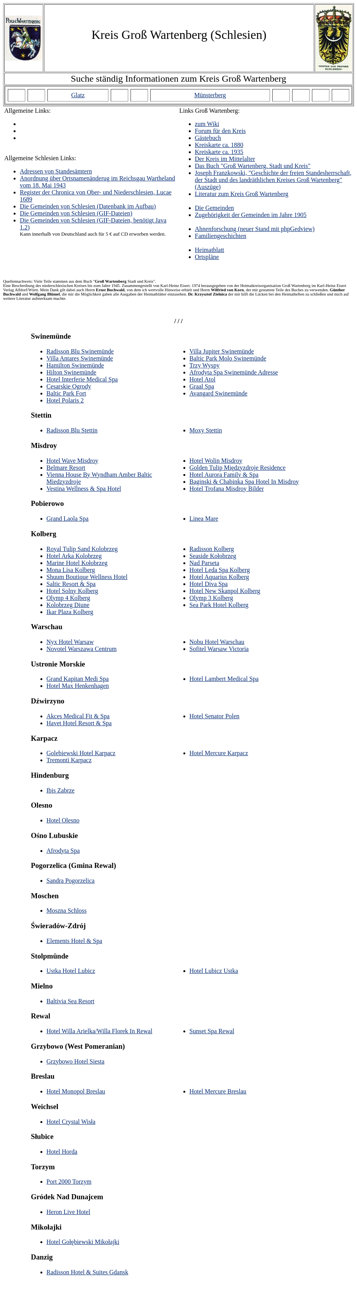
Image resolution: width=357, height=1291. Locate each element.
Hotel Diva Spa (209, 584)
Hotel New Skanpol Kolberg (225, 591)
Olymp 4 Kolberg (69, 598)
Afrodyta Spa (63, 850)
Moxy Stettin (206, 430)
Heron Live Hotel (69, 1212)
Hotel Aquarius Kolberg (219, 577)
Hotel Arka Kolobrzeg (74, 556)
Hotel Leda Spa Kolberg (220, 570)
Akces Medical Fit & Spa (78, 716)
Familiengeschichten (220, 236)
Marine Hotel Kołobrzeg (77, 563)
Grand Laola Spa (68, 518)
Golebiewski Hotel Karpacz (81, 753)
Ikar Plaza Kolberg (70, 612)
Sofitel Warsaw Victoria (219, 649)
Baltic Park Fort (66, 393)
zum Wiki (207, 124)
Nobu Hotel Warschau (217, 642)
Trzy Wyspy (205, 365)
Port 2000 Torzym (69, 1181)
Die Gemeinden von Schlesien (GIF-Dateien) (76, 213)
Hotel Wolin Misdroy (216, 460)
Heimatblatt (210, 250)
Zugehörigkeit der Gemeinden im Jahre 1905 (250, 215)
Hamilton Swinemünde (75, 365)
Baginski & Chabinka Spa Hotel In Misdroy (244, 481)
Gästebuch (208, 138)
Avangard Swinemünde (218, 393)
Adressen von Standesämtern (56, 171)
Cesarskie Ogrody (69, 386)
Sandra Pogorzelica (71, 880)
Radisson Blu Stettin (72, 430)
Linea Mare (204, 518)
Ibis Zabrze (61, 790)
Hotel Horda (62, 1151)
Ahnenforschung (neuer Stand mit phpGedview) (255, 229)
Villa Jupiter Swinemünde (222, 351)
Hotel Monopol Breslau (76, 1091)
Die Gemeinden (214, 208)
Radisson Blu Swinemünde (80, 351)
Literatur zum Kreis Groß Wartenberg (242, 194)
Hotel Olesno (63, 820)
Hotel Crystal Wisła (71, 1121)
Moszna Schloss (67, 910)
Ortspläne (207, 257)
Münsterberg (210, 95)
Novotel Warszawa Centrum (82, 649)
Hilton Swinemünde (71, 372)
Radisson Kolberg (212, 549)
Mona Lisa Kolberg (71, 570)
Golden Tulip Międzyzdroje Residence (238, 467)
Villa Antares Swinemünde (80, 358)
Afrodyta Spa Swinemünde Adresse (234, 372)
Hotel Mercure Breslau (218, 1091)
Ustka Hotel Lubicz (71, 970)
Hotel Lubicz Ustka (214, 970)
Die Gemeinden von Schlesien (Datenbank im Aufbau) (88, 206)
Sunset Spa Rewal (212, 1031)
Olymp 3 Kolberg (211, 598)
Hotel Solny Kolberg (72, 591)
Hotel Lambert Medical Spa (224, 678)
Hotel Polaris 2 (65, 400)
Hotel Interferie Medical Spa (82, 379)
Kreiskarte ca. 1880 (219, 145)
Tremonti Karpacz (69, 760)
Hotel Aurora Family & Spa (224, 474)
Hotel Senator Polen (215, 716)
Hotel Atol (203, 379)
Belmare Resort (66, 467)
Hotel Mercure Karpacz (219, 753)
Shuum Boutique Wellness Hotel (87, 577)
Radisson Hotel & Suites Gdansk (88, 1272)
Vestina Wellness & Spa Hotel (84, 488)
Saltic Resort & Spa (71, 584)
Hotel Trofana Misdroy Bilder (227, 488)
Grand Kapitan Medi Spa (78, 678)
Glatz (78, 95)
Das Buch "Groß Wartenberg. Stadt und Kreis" (253, 166)
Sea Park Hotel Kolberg (219, 605)
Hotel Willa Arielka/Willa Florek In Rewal (100, 1031)
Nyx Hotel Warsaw (70, 642)
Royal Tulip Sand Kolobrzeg (82, 549)
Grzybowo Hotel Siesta (75, 1061)
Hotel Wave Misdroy (73, 460)
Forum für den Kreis (220, 131)
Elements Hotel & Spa (75, 941)
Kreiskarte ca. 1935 (219, 152)
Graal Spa (202, 386)
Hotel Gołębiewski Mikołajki (83, 1242)
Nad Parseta (204, 563)
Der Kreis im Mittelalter (225, 159)
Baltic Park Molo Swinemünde (228, 358)
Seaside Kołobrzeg (213, 556)
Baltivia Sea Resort (71, 1001)
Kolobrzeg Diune (68, 605)
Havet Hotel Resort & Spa (79, 723)
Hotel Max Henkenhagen (78, 685)
